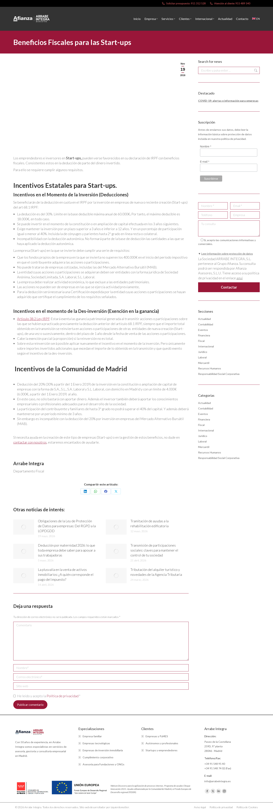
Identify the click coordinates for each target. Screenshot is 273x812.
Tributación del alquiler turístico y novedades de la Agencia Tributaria (156, 572)
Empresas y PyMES (157, 736)
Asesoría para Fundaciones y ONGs (103, 764)
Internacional (206, 346)
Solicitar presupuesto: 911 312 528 (184, 3)
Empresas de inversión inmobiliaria (103, 750)
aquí (239, 278)
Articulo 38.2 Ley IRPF (33, 319)
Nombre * (205, 146)
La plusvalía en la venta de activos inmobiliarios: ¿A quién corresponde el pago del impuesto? (65, 574)
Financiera (204, 335)
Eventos (203, 329)
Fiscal (201, 340)
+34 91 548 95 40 (214, 763)
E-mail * (204, 161)
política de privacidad (233, 138)
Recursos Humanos (209, 368)
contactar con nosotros (30, 442)
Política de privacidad (63, 696)
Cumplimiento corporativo (98, 757)
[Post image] (23, 527)
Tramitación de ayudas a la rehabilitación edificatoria (149, 523)
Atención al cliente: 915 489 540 (229, 3)
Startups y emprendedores (161, 750)
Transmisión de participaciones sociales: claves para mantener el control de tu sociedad (154, 550)
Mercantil (203, 362)
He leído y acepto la (46, 696)
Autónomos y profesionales (162, 743)
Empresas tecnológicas (96, 743)
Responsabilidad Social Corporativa (218, 373)
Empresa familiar (92, 736)
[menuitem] (256, 18)
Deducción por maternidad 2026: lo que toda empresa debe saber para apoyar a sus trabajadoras (66, 550)
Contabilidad (205, 324)
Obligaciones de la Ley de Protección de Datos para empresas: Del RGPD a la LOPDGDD (67, 526)
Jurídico (202, 351)
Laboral (202, 357)
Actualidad (204, 318)
